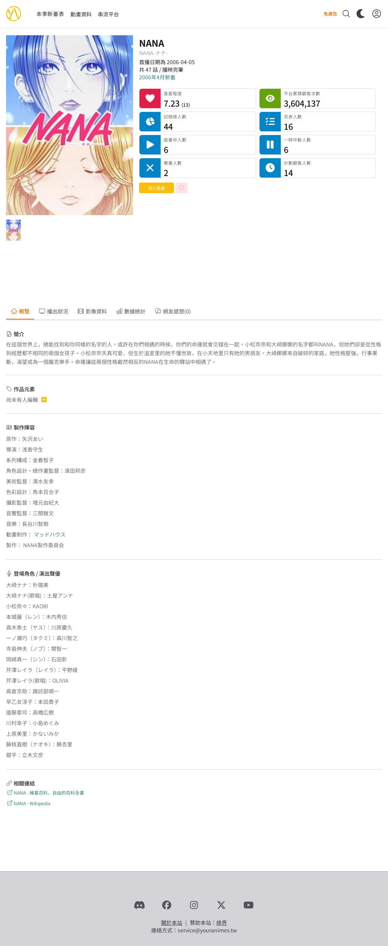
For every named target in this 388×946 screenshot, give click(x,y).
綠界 (221, 922)
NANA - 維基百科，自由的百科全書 (45, 792)
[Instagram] (194, 905)
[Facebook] (167, 905)
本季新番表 (50, 13)
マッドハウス (50, 534)
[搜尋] (346, 13)
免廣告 (330, 14)
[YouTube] (248, 905)
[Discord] (139, 905)
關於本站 (171, 922)
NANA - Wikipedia (28, 803)
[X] (221, 905)
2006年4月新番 (157, 77)
